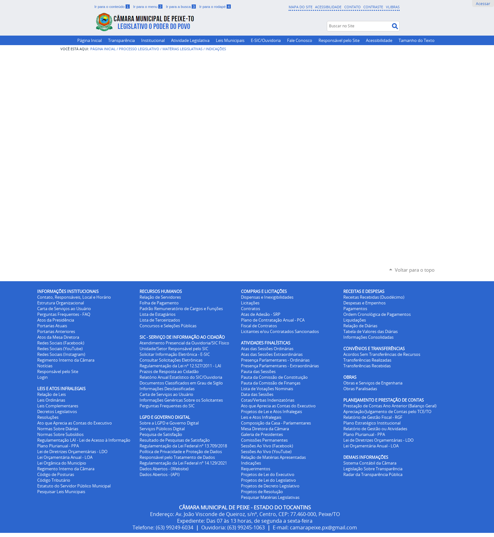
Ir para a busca (181, 6)
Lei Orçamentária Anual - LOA (65, 457)
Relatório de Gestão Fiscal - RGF (372, 417)
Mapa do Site (300, 6)
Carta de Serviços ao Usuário (64, 308)
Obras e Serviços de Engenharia (372, 383)
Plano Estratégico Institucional (372, 423)
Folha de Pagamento (159, 303)
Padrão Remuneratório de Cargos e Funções (181, 308)
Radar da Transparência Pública (372, 474)
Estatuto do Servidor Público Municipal (74, 486)
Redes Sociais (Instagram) (61, 354)
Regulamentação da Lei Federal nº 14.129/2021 (183, 463)
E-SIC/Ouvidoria (266, 40)
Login (42, 377)
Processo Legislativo (139, 48)
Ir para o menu (148, 6)
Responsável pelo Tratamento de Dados (177, 457)
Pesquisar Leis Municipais (61, 491)
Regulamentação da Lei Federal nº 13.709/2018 (183, 446)
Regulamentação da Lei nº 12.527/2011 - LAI (180, 366)
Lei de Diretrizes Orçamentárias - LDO (72, 451)
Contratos (250, 308)
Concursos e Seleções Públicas (168, 326)
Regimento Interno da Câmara (65, 360)
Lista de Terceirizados (160, 320)
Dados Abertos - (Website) (164, 469)
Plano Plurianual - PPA (58, 446)
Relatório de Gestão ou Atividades (375, 429)
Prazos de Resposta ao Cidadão (169, 371)
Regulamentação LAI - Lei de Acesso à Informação (83, 440)
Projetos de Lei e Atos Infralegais (271, 411)
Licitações (250, 303)
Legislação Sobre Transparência (372, 469)
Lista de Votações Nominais (267, 388)
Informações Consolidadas (368, 337)
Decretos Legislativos (57, 411)
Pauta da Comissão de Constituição (274, 377)
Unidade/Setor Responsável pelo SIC (174, 348)
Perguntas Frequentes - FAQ (63, 314)
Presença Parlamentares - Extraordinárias (280, 366)
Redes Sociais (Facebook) (60, 343)
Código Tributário (53, 480)
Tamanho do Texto (417, 40)
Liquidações (354, 320)
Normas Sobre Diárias (57, 429)
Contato (352, 6)
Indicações (251, 463)
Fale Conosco (299, 40)
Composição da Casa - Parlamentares (276, 423)
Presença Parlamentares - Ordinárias (275, 360)
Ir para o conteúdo (112, 6)
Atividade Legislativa (190, 40)
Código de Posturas (55, 474)
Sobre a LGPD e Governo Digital (169, 423)
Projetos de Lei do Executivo (267, 474)
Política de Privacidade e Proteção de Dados (181, 451)
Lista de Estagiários (157, 314)
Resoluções (47, 417)
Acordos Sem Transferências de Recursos (381, 354)
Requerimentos (255, 469)
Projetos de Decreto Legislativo (270, 486)
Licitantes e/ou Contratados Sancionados (280, 331)
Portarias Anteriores (56, 331)
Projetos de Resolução (262, 491)
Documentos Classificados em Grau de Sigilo (181, 383)
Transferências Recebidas (367, 366)
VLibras (393, 6)
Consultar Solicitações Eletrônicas (171, 360)
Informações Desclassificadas (167, 388)
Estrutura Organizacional (60, 303)
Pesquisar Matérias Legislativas (270, 497)
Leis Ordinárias (51, 400)
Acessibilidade (328, 6)
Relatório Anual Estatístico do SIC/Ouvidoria (181, 377)
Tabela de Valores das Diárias (370, 331)
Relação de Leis (51, 394)
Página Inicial (89, 40)
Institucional (153, 40)
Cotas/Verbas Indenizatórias (267, 400)
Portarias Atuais (52, 326)
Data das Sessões (257, 394)
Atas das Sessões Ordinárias (267, 348)
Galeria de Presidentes (262, 434)
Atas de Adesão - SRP (260, 314)
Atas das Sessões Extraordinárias (272, 354)
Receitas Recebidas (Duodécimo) (373, 297)
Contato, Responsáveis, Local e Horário (74, 297)
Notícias (44, 366)
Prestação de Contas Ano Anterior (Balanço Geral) (389, 406)
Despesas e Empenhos (364, 303)
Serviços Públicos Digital (162, 429)
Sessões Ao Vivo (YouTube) (266, 451)
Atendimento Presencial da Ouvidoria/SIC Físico (184, 343)
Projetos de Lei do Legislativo (268, 480)
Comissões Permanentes (264, 440)
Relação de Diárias (360, 326)
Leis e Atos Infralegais (261, 417)
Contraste (373, 6)
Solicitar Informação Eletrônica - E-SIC (175, 354)
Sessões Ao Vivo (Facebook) (267, 446)
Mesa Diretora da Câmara (265, 429)
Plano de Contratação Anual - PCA (273, 320)
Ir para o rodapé (215, 6)
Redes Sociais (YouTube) (60, 348)
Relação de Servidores (160, 297)
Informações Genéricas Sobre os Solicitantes (181, 400)
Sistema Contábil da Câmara (369, 463)
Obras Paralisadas (360, 388)
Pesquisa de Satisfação (161, 434)
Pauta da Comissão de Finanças (270, 383)
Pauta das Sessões (258, 371)
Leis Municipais (230, 40)
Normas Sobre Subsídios (60, 434)
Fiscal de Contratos (259, 326)
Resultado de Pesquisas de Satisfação (175, 440)
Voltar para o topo (415, 270)
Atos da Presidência (55, 320)
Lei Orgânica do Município (61, 463)
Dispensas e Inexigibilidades (267, 297)
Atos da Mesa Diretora (58, 337)
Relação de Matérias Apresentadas (273, 457)
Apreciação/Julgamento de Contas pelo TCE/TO (387, 411)
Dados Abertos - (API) (160, 474)
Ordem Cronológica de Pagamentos (377, 314)
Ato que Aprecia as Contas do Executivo (74, 423)
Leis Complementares (57, 406)
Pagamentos (355, 308)
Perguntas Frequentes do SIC (167, 406)
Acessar (483, 3)
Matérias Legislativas (182, 48)
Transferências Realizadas (367, 360)
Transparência (121, 40)
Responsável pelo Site (339, 40)
